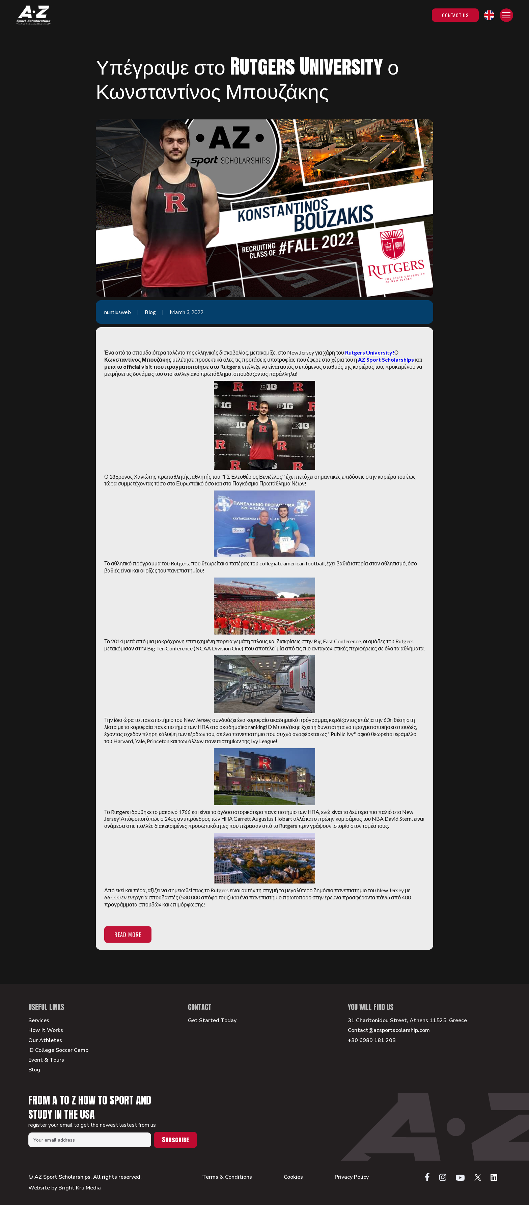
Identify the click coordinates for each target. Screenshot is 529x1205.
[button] (489, 15)
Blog (34, 1070)
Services (38, 1020)
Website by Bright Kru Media (64, 1188)
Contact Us (455, 15)
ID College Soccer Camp (58, 1050)
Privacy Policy (352, 1177)
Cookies (293, 1177)
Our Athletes (45, 1040)
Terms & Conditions (227, 1177)
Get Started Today (212, 1020)
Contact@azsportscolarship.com (389, 1030)
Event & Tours (46, 1060)
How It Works (45, 1030)
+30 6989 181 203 (372, 1040)
